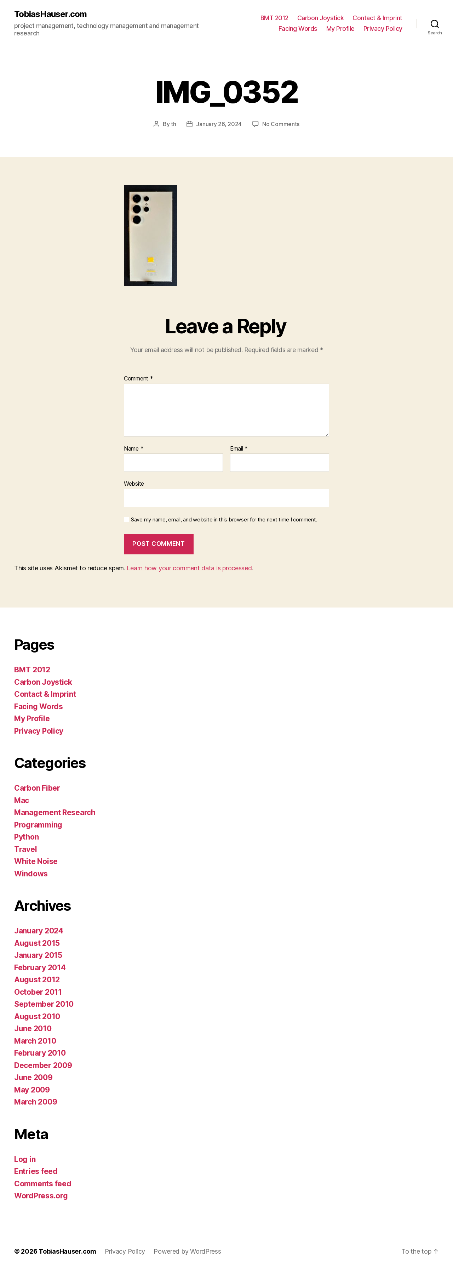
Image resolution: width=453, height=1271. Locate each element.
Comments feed (42, 1183)
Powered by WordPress (187, 1251)
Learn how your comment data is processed (189, 567)
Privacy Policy (382, 28)
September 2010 (44, 1003)
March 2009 (35, 1101)
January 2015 (38, 954)
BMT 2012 (274, 18)
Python (26, 836)
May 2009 (32, 1089)
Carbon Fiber (37, 787)
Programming (38, 824)
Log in (24, 1158)
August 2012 (37, 979)
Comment (138, 378)
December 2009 (43, 1065)
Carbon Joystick (320, 18)
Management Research (55, 812)
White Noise (36, 861)
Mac (21, 800)
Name (133, 448)
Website (134, 483)
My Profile (340, 28)
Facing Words (298, 28)
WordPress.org (41, 1195)
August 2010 (37, 1016)
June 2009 (33, 1077)
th (173, 124)
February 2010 (40, 1052)
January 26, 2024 (219, 124)
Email (239, 448)
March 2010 (35, 1040)
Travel (25, 848)
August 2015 (37, 942)
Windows (31, 873)
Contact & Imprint (377, 18)
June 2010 (33, 1028)
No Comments (280, 124)
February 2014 (40, 967)
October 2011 (38, 991)
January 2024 (38, 930)
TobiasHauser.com (50, 14)
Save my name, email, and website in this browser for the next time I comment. (224, 519)
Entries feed (36, 1171)
